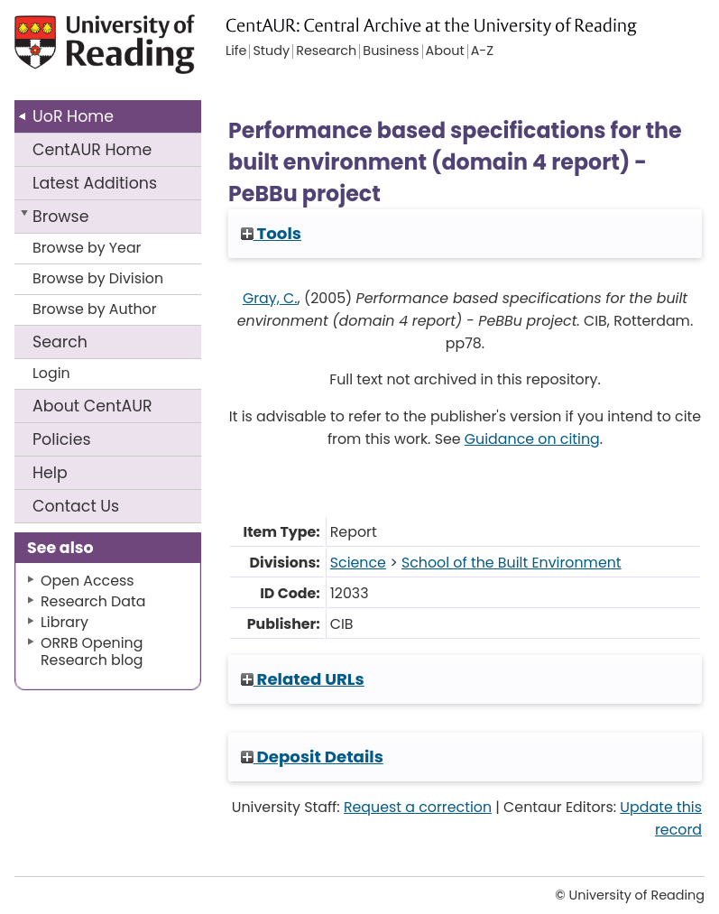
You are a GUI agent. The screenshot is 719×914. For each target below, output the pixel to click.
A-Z (482, 51)
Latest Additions (94, 183)
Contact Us (75, 506)
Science (358, 562)
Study (271, 51)
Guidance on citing (532, 439)
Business (391, 51)
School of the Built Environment (511, 562)
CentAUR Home (92, 150)
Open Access (87, 580)
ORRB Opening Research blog (92, 651)
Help (50, 473)
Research (326, 51)
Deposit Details (312, 756)
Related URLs (302, 679)
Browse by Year (87, 247)
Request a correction (418, 807)
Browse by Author (94, 309)
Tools (271, 233)
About (92, 406)
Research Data (93, 601)
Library (64, 622)
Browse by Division (97, 278)
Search (60, 342)
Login (51, 373)
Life (236, 51)
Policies (61, 439)
